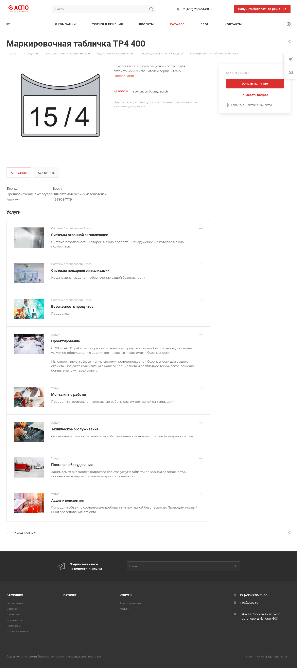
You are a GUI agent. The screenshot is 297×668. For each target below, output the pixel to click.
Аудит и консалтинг (67, 500)
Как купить (46, 172)
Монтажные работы (68, 394)
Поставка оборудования (72, 465)
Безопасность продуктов (72, 306)
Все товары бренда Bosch (150, 91)
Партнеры (13, 625)
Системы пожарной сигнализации (80, 270)
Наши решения (131, 603)
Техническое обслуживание (75, 429)
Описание (19, 172)
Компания (14, 595)
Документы (14, 620)
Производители (17, 631)
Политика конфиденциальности (268, 656)
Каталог (69, 595)
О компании (14, 603)
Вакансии (13, 608)
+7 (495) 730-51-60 (195, 9)
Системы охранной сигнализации (79, 235)
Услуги (126, 595)
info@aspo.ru (249, 602)
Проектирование (65, 341)
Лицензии (13, 614)
